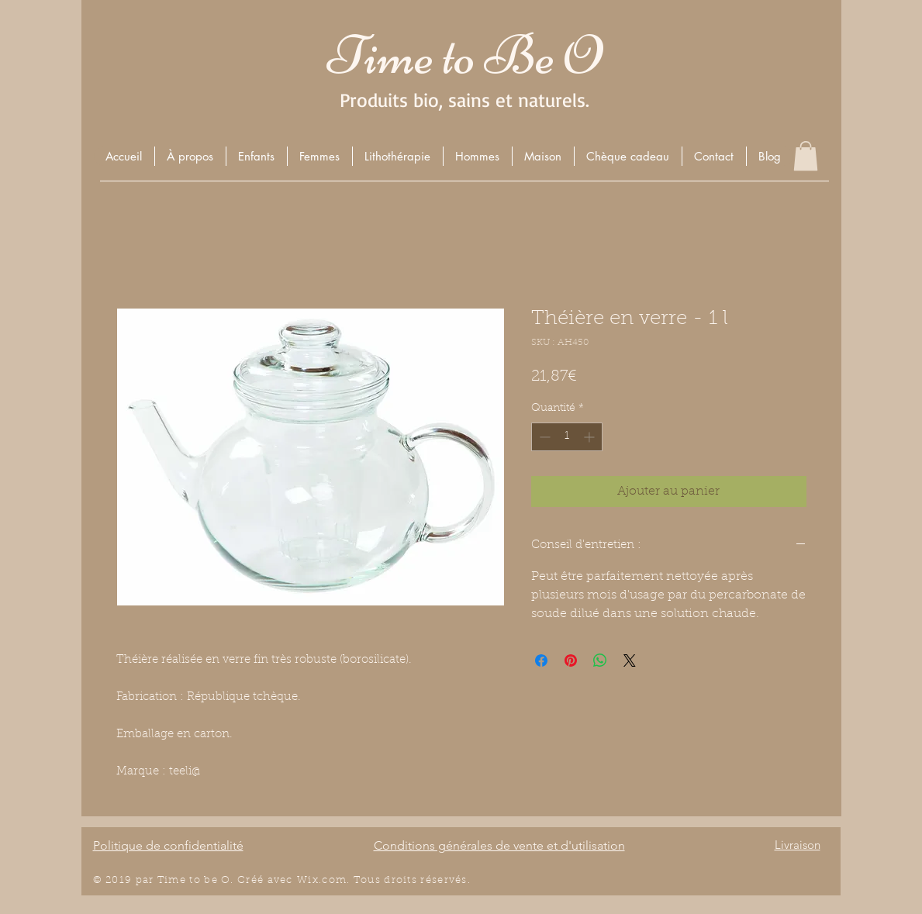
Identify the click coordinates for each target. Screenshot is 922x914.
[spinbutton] (567, 436)
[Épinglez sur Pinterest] (570, 660)
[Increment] (590, 436)
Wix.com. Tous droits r (361, 880)
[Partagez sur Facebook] (541, 660)
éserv (441, 880)
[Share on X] (629, 660)
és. (463, 880)
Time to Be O (464, 55)
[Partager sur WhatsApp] (600, 660)
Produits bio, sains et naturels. (464, 100)
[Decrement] (543, 436)
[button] (256, 156)
